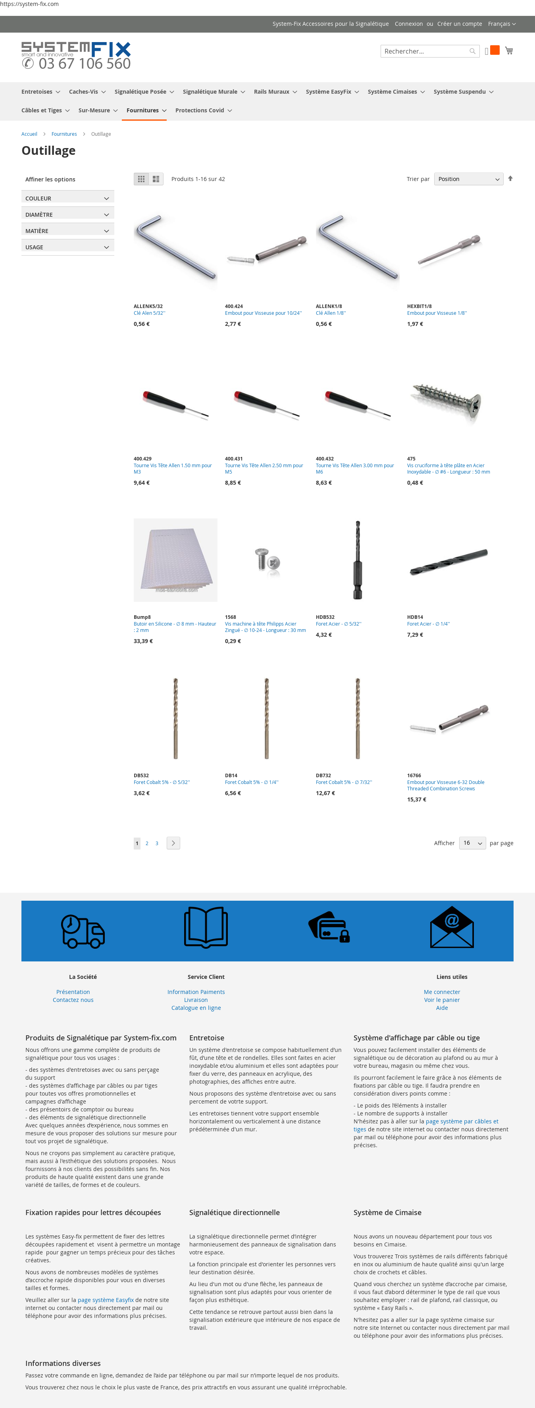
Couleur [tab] (38, 198)
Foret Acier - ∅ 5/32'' (339, 623)
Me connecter (442, 992)
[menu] (267, 101)
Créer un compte (459, 23)
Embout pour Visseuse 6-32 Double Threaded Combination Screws (446, 785)
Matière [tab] (36, 231)
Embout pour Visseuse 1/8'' (437, 313)
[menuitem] (38, 91)
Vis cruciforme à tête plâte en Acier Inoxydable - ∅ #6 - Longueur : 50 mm (448, 468)
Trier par (418, 179)
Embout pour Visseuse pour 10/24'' (263, 313)
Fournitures (65, 134)
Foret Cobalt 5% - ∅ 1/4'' (252, 782)
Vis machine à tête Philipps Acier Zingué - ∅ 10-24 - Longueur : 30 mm (265, 626)
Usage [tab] (34, 247)
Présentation (73, 992)
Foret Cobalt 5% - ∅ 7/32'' (344, 782)
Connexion (409, 23)
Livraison (196, 1000)
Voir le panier (442, 1000)
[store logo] (76, 57)
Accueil (29, 134)
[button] (502, 24)
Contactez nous (73, 1000)
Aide (442, 1007)
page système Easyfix (106, 1300)
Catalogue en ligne (196, 1007)
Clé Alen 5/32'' (150, 313)
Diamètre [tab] (39, 214)
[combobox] (430, 51)
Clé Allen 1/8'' (331, 313)
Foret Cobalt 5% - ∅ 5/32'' (162, 782)
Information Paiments (196, 992)
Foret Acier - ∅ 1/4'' (428, 623)
